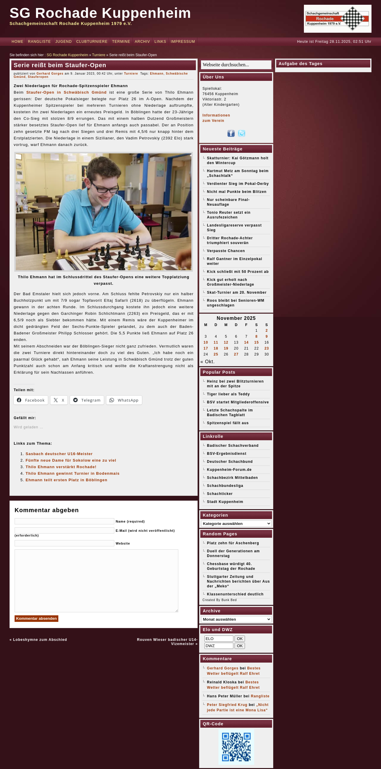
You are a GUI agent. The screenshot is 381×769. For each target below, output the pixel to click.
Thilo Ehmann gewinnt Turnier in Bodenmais (73, 473)
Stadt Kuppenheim (225, 502)
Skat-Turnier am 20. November (237, 292)
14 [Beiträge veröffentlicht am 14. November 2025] (246, 342)
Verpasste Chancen (226, 251)
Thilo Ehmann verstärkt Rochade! (61, 467)
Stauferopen (38, 76)
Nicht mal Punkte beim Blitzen (236, 192)
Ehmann (156, 73)
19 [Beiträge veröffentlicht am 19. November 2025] (226, 348)
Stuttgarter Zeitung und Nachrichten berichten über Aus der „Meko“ (238, 581)
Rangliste (39, 42)
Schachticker (220, 494)
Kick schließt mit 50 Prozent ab (238, 272)
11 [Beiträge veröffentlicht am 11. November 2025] (216, 342)
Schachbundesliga (225, 486)
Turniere (98, 55)
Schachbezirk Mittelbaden (232, 478)
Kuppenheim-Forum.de (229, 470)
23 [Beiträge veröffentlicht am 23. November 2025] (266, 348)
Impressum (183, 42)
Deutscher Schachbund (230, 462)
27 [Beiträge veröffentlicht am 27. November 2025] (236, 354)
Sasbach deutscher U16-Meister (59, 454)
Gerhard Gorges (50, 73)
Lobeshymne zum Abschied (40, 640)
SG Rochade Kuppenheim (100, 13)
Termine (121, 42)
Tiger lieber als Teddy (228, 394)
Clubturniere (91, 42)
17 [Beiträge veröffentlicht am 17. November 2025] (206, 348)
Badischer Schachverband (233, 446)
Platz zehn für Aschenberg (233, 543)
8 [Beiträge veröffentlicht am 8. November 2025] (256, 336)
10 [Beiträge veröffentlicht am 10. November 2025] (206, 342)
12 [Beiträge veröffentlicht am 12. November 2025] (226, 342)
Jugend (63, 42)
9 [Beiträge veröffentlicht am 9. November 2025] (267, 336)
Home (18, 42)
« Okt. (207, 361)
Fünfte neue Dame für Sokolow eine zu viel (71, 460)
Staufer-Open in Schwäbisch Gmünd (66, 92)
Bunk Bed (229, 600)
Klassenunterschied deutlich (235, 594)
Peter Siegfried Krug (227, 705)
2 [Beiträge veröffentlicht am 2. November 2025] (267, 330)
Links (160, 42)
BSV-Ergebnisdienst (226, 454)
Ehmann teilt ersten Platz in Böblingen (66, 480)
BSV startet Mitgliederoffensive (238, 402)
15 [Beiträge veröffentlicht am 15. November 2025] (256, 342)
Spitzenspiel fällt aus (228, 423)
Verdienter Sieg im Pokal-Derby (238, 184)
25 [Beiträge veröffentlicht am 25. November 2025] (216, 354)
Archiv (142, 42)
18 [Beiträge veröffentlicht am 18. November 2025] (216, 348)
